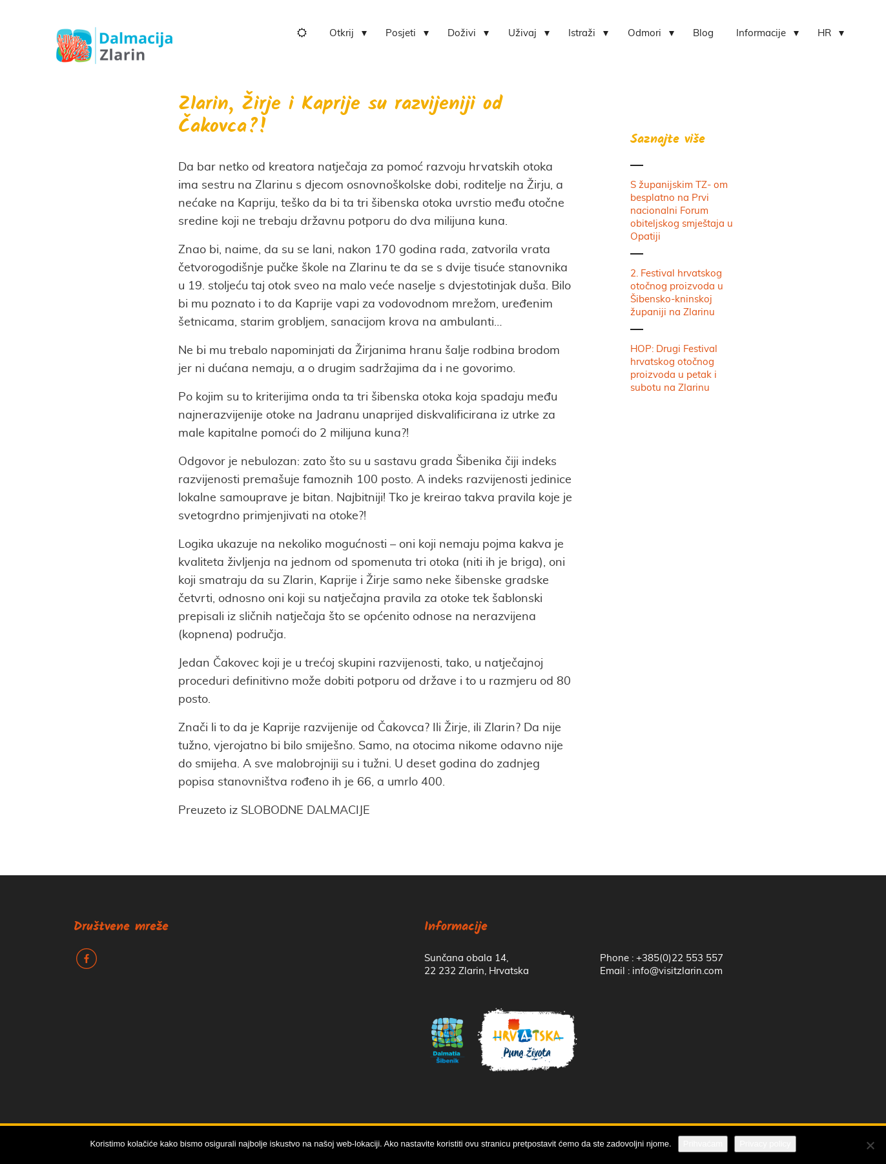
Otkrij (341, 33)
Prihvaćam (703, 1143)
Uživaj (522, 33)
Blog (703, 33)
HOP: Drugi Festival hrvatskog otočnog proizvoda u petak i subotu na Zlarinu (673, 368)
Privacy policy (764, 1143)
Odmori (644, 33)
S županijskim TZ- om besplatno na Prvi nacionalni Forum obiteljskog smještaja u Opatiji (681, 211)
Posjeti (401, 33)
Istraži (581, 33)
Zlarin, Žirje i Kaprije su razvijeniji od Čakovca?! (340, 116)
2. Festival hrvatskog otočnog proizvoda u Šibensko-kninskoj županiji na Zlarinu (676, 293)
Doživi (462, 33)
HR (824, 33)
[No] (869, 1145)
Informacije (761, 33)
